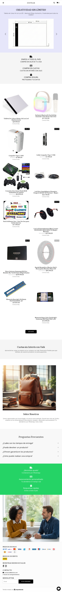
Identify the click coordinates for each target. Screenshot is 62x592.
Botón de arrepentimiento (11, 574)
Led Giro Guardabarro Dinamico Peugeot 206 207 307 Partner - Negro (45, 192)
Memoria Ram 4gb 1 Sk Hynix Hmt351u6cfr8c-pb (16, 300)
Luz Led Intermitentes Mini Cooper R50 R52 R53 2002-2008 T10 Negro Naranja (46, 229)
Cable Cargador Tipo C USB (45, 155)
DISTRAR (31, 2)
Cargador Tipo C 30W (16, 155)
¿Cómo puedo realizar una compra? (17, 456)
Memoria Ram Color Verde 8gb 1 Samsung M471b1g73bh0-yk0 (46, 318)
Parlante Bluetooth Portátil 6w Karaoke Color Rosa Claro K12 (45, 116)
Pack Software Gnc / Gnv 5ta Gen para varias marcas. (16, 222)
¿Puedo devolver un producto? (15, 447)
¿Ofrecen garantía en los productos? (18, 452)
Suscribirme (26, 581)
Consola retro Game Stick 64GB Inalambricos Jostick (16, 191)
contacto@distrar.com (10, 572)
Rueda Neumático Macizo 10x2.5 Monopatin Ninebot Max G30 (46, 268)
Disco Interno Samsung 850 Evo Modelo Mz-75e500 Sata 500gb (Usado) (16, 272)
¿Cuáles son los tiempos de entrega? (18, 443)
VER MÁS (31, 332)
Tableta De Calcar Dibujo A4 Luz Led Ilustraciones (16, 119)
